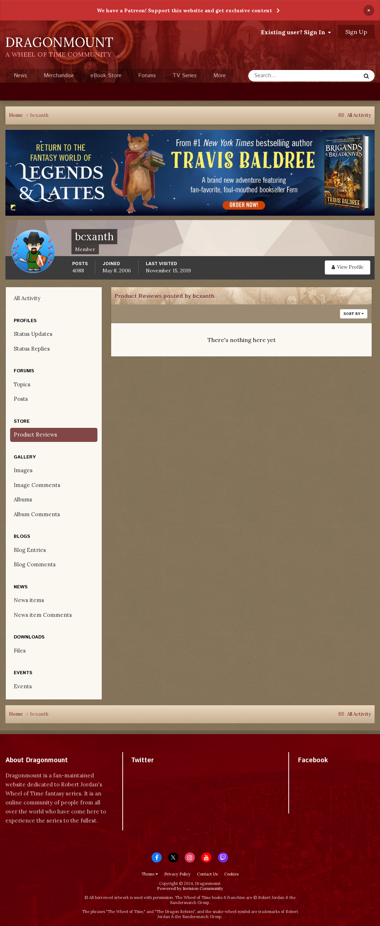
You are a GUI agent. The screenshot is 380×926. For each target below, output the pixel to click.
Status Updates (33, 333)
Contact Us (207, 874)
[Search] (281, 76)
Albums (23, 499)
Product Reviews (35, 434)
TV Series (184, 75)
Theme (149, 874)
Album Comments (37, 514)
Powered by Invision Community (190, 888)
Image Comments (37, 485)
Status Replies (32, 348)
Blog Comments (35, 564)
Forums (147, 75)
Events (23, 686)
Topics (22, 384)
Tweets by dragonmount (163, 772)
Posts (21, 398)
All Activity (27, 298)
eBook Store (106, 75)
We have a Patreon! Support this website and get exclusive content (184, 10)
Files (20, 650)
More (219, 75)
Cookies (231, 874)
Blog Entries (30, 550)
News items (29, 600)
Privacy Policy (177, 874)
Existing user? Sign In (296, 32)
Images (23, 470)
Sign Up (356, 31)
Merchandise (59, 75)
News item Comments (43, 614)
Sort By (354, 313)
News (20, 75)
